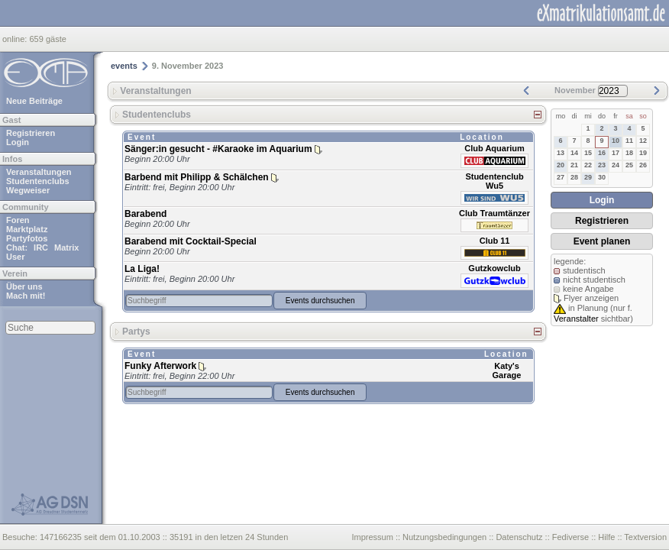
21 (574, 165)
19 (643, 153)
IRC (41, 247)
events (124, 65)
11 (629, 140)
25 (629, 165)
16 (602, 153)
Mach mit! (25, 295)
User (15, 256)
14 (574, 153)
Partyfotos (26, 238)
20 (560, 165)
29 (588, 177)
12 (643, 140)
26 (643, 165)
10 (615, 140)
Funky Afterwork (160, 366)
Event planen (602, 241)
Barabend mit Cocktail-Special (190, 241)
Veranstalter (576, 318)
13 (560, 153)
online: (15, 39)
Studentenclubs (37, 181)
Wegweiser (28, 190)
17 (615, 153)
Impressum (372, 537)
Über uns (24, 286)
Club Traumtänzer (494, 213)
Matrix (66, 247)
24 (615, 165)
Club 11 (495, 240)
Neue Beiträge (34, 100)
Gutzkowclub (494, 268)
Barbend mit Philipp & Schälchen (196, 177)
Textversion (645, 537)
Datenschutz (519, 537)
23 (602, 165)
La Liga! (142, 269)
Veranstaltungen (39, 171)
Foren (18, 220)
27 (560, 177)
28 (574, 177)
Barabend (145, 214)
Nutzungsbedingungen (444, 537)
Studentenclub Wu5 (494, 181)
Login (17, 142)
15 (588, 153)
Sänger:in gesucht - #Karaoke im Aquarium (218, 149)
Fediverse (570, 537)
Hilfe (606, 537)
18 (629, 153)
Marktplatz (26, 229)
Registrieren (30, 133)
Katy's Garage (507, 370)
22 (588, 165)
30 (602, 177)
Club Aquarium (494, 148)
